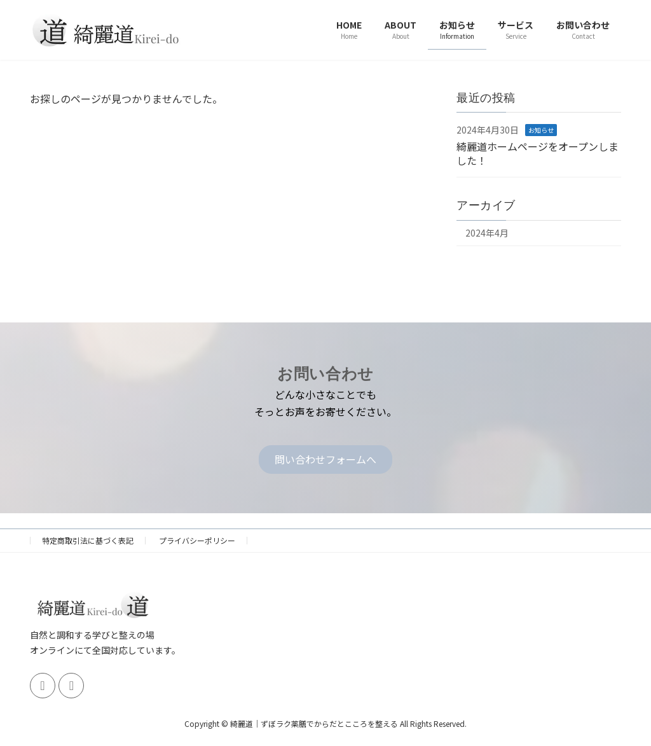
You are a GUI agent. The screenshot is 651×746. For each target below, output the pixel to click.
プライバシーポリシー (197, 540)
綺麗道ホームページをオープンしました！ (537, 152)
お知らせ (541, 130)
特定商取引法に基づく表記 (88, 540)
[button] (325, 459)
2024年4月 (487, 232)
